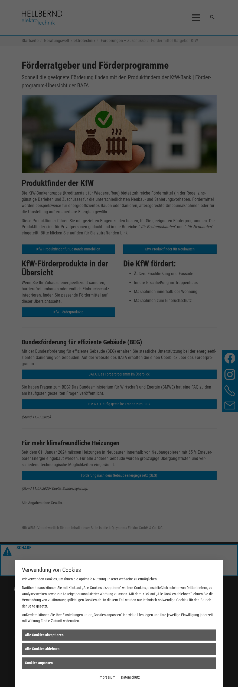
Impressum (107, 677)
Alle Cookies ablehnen (42, 649)
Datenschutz (130, 677)
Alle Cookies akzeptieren (44, 635)
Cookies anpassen (39, 663)
